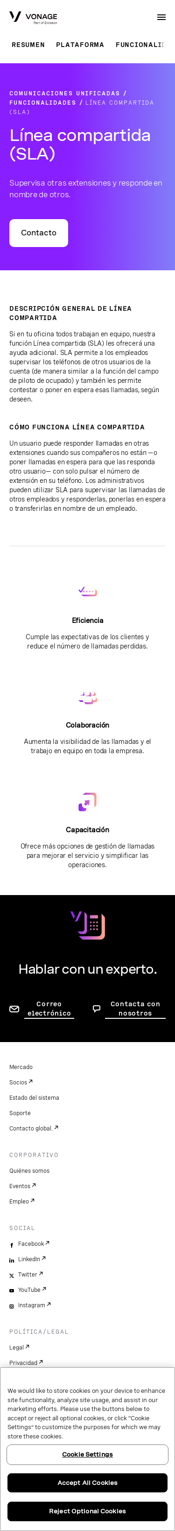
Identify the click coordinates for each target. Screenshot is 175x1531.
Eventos (19, 1186)
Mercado (21, 1067)
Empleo (19, 1201)
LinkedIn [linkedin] (29, 1259)
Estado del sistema (34, 1098)
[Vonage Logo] (33, 18)
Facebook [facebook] (31, 1244)
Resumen (28, 44)
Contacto (38, 232)
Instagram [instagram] (31, 1305)
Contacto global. (31, 1128)
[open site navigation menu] (161, 17)
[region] (87, 1449)
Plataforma (80, 44)
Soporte (20, 1113)
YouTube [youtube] (29, 1290)
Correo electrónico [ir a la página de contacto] (49, 1008)
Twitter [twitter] (27, 1274)
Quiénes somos (29, 1171)
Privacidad (23, 1363)
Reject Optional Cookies (87, 1511)
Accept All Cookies (87, 1482)
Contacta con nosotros (136, 1008)
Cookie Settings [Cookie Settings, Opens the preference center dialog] (87, 1454)
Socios (18, 1082)
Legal (16, 1347)
